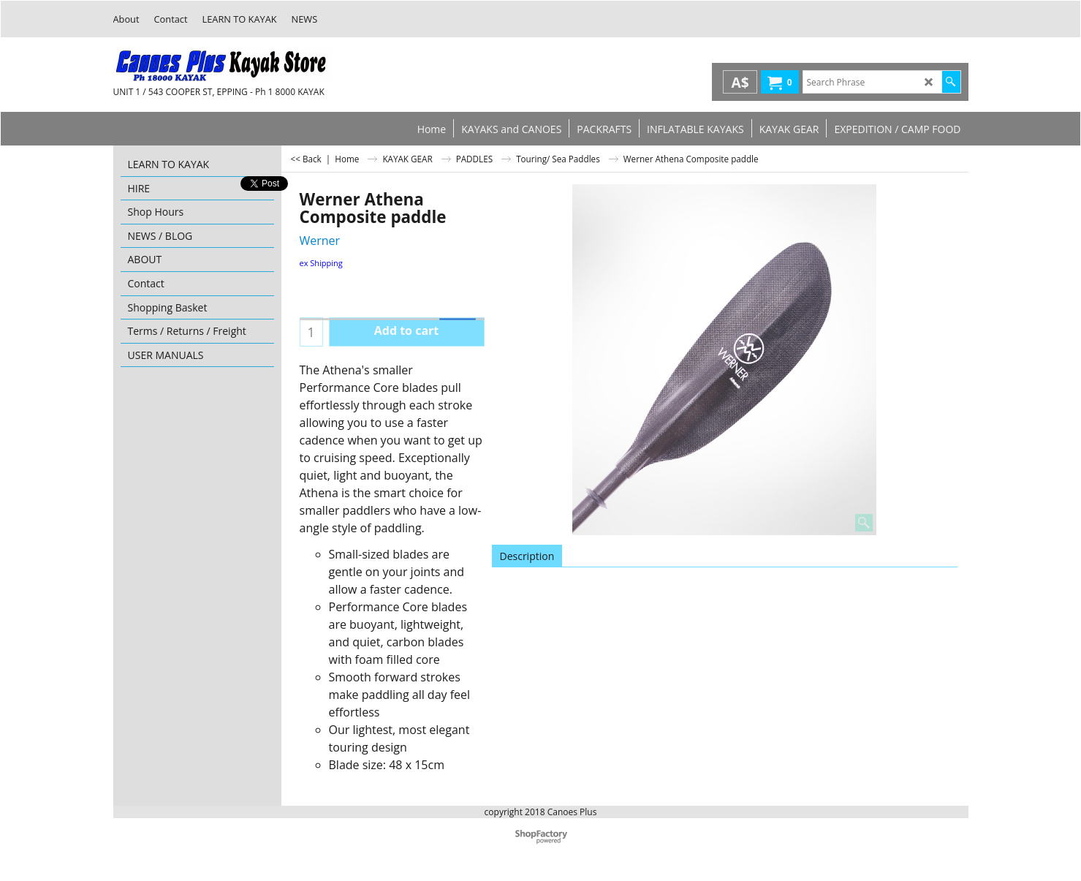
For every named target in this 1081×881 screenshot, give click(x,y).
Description (527, 556)
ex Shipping (321, 262)
